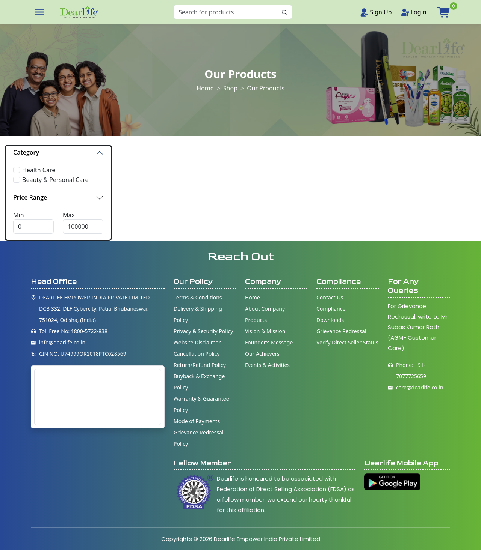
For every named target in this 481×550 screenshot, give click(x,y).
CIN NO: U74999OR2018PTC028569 (82, 353)
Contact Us (329, 297)
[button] (39, 12)
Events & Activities (267, 364)
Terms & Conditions (198, 297)
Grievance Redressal (341, 331)
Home (205, 88)
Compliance (330, 308)
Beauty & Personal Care (55, 180)
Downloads (330, 319)
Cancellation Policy (197, 353)
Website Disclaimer (197, 342)
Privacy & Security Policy (203, 331)
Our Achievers (262, 353)
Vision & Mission (265, 331)
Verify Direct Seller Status (347, 342)
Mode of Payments (197, 421)
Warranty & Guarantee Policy (201, 404)
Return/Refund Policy (200, 364)
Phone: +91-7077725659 (411, 370)
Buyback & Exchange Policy (199, 382)
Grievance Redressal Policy (199, 438)
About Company (265, 308)
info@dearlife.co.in (62, 342)
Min (18, 215)
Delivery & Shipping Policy (198, 314)
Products (256, 319)
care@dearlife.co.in (419, 387)
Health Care (38, 170)
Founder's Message (269, 342)
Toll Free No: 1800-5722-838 (73, 331)
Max (69, 215)
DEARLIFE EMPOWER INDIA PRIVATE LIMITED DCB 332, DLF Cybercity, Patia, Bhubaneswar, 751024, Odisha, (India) (94, 308)
